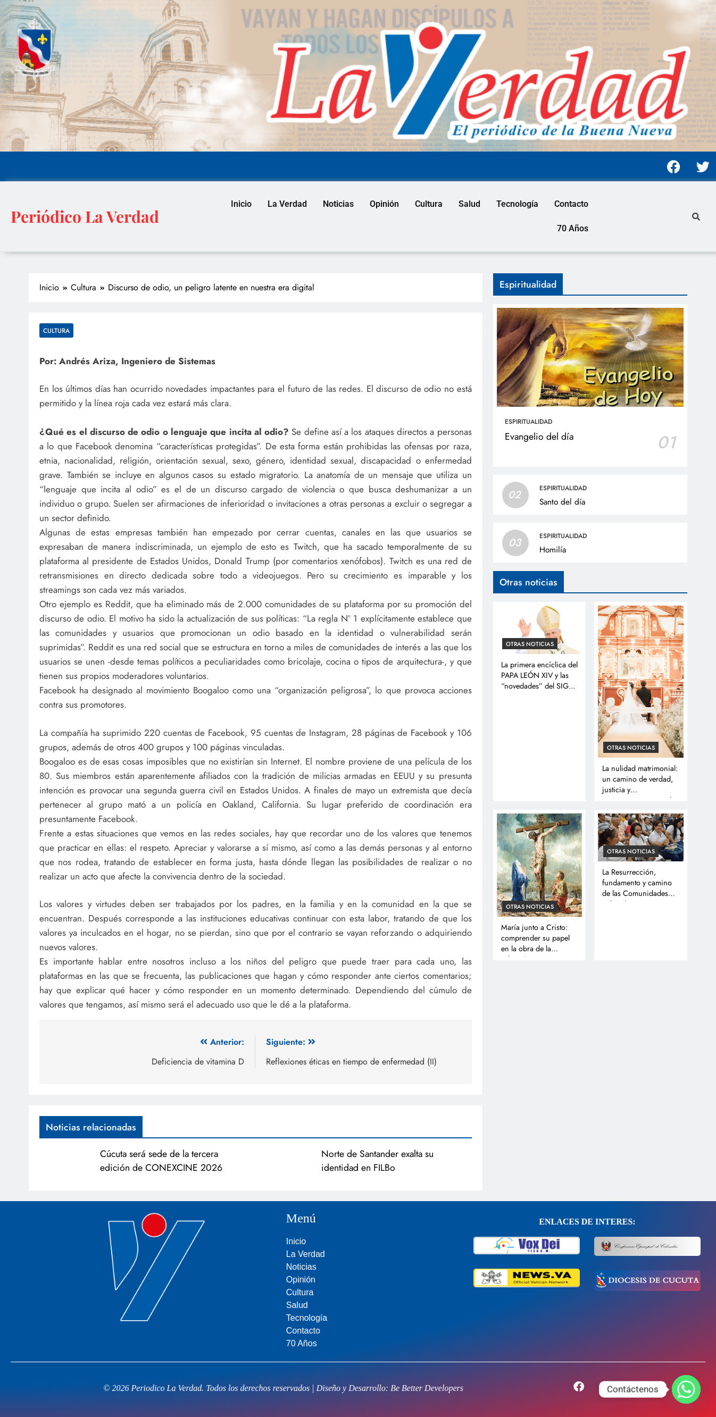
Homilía (552, 550)
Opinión (384, 204)
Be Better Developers (426, 1388)
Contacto (571, 204)
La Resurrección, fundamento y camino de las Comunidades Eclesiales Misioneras (637, 888)
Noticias (338, 204)
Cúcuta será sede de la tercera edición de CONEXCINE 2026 (161, 1161)
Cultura (429, 204)
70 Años (572, 228)
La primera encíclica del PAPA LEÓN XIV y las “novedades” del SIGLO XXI (539, 680)
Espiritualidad (528, 421)
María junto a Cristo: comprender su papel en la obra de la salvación (535, 943)
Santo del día (562, 502)
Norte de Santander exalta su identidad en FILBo (377, 1161)
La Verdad (287, 204)
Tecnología (517, 204)
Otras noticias (530, 644)
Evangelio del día (539, 436)
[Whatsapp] (686, 1389)
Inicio (241, 204)
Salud (469, 204)
